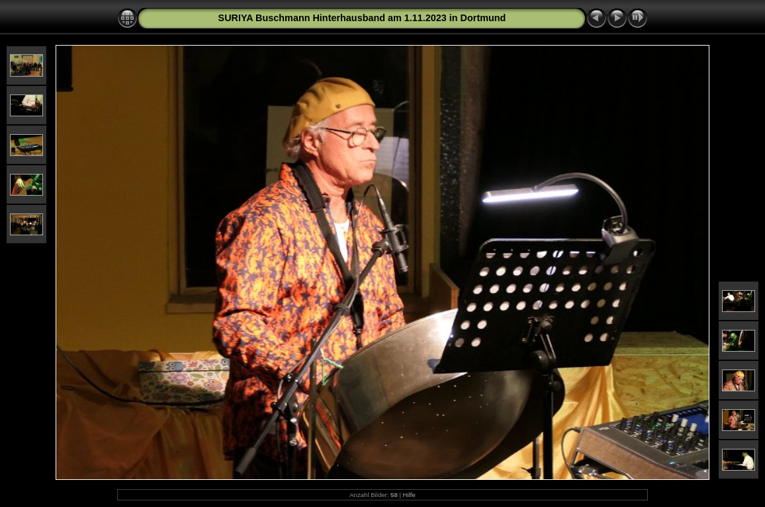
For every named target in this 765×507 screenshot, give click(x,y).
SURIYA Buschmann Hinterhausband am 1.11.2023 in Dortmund (362, 18)
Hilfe (409, 494)
